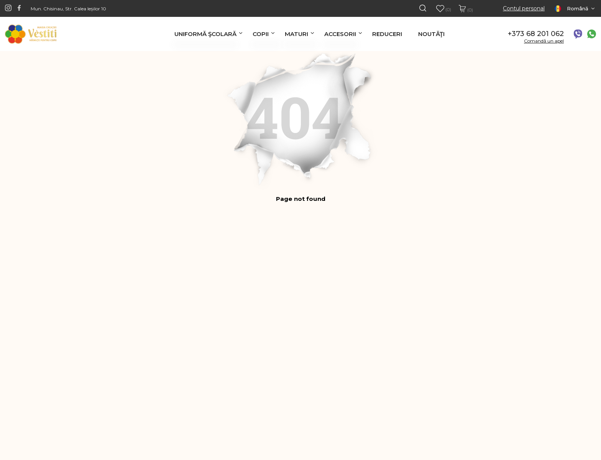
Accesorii (340, 34)
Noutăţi (431, 34)
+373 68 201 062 (536, 34)
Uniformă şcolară (205, 34)
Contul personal (524, 8)
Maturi (296, 34)
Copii (261, 34)
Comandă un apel (544, 41)
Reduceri (387, 34)
